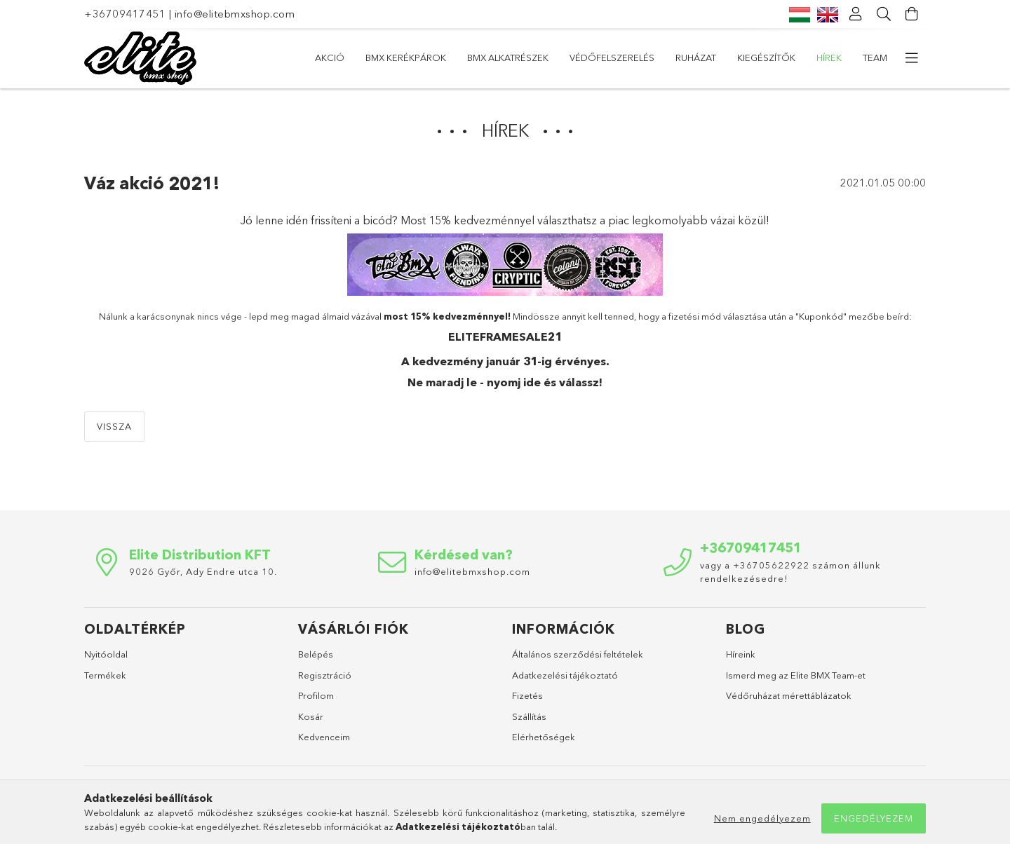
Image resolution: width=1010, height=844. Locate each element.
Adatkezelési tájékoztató (565, 675)
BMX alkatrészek (507, 57)
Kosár (310, 716)
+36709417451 (125, 13)
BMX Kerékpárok (405, 57)
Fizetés (527, 695)
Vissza (114, 426)
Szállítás (529, 716)
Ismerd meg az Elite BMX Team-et (796, 675)
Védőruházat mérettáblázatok (788, 695)
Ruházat (695, 57)
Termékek (105, 675)
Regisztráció (324, 675)
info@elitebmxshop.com (235, 13)
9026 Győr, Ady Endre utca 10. (203, 571)
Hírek (829, 57)
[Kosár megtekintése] (912, 14)
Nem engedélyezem (762, 818)
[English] (827, 14)
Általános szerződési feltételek (577, 654)
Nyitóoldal (106, 654)
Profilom (316, 695)
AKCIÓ (329, 57)
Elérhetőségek (543, 736)
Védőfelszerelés (612, 57)
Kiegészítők (766, 57)
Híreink (740, 654)
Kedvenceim (324, 736)
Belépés (315, 654)
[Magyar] (799, 14)
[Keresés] (884, 14)
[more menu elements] (912, 58)
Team (875, 57)
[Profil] (856, 14)
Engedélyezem (873, 818)
